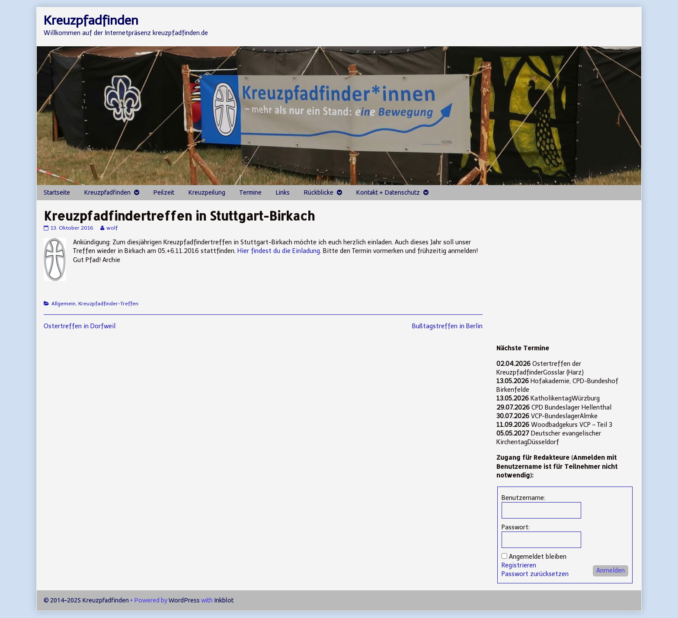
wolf (112, 228)
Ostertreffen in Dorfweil (79, 326)
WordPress (184, 600)
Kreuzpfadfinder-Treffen (108, 304)
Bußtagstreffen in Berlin (447, 326)
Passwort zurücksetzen (535, 574)
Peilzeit (163, 192)
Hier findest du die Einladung (278, 251)
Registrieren (519, 565)
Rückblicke (318, 192)
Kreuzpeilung (206, 192)
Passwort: (516, 527)
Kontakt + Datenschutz (388, 192)
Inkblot (223, 600)
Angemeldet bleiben (537, 556)
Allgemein (63, 304)
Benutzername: (523, 498)
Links (282, 192)
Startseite (57, 192)
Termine (250, 192)
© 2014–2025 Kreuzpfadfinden (86, 600)
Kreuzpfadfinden (107, 192)
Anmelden (610, 570)
